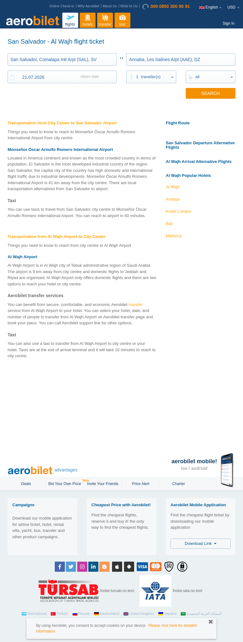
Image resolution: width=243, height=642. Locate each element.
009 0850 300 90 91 (166, 6)
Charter (178, 484)
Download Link (201, 543)
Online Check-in (61, 6)
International (34, 613)
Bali (169, 223)
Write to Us (128, 6)
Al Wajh (173, 186)
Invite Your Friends (102, 484)
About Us (110, 6)
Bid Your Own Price (65, 483)
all (198, 76)
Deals (26, 484)
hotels (87, 20)
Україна (167, 613)
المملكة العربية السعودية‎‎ (201, 613)
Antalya (172, 199)
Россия (81, 613)
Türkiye (59, 613)
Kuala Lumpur (178, 211)
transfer (104, 20)
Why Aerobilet (88, 6)
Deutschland (106, 613)
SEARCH (210, 93)
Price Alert (140, 484)
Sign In (228, 23)
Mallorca (173, 236)
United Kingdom (138, 613)
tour (122, 20)
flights (70, 20)
